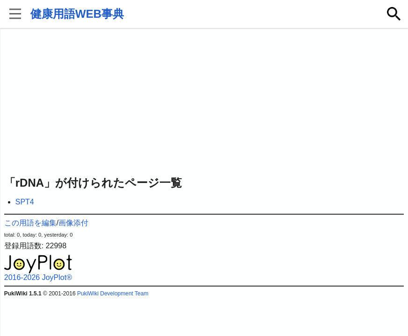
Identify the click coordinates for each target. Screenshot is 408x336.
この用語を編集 (30, 223)
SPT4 (24, 202)
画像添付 (73, 223)
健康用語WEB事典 (77, 13)
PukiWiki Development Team (113, 293)
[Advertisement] (204, 102)
